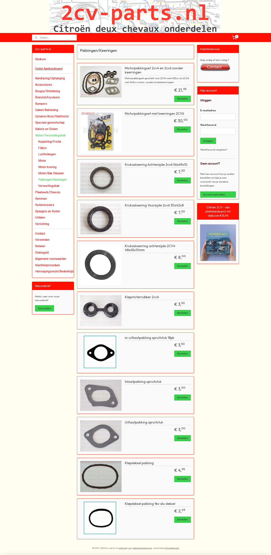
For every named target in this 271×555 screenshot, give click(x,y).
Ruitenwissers (44, 205)
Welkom (40, 59)
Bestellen (182, 98)
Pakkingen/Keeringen (52, 179)
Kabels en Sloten (46, 129)
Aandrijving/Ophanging (50, 78)
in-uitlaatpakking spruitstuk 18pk (149, 338)
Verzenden (42, 240)
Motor (42, 160)
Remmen (41, 198)
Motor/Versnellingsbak (50, 135)
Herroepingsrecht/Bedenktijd (54, 271)
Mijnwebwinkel (172, 548)
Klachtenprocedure (47, 265)
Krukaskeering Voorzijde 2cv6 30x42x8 (154, 205)
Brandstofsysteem (47, 97)
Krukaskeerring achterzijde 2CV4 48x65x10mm (150, 248)
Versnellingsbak (48, 186)
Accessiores (43, 84)
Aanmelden (44, 308)
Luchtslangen (47, 154)
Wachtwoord (208, 124)
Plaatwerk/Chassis (47, 192)
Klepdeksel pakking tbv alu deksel (150, 504)
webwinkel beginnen (142, 548)
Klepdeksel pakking (139, 463)
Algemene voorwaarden (50, 259)
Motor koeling (47, 167)
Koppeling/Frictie (49, 141)
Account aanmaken (214, 194)
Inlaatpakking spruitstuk (143, 382)
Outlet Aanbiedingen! (49, 68)
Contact (40, 233)
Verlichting (42, 224)
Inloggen (208, 140)
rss (129, 548)
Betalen (40, 246)
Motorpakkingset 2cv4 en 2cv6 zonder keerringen (154, 70)
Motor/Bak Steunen (51, 173)
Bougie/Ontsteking (47, 91)
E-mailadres (208, 110)
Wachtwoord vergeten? (213, 149)
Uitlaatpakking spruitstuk (144, 422)
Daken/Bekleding (46, 110)
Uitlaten (40, 217)
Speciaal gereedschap (50, 122)
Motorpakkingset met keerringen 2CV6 (154, 114)
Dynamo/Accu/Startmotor (52, 116)
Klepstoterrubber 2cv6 (142, 297)
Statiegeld (42, 252)
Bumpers (41, 103)
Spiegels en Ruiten (47, 211)
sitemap (123, 548)
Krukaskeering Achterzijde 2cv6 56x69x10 (156, 165)
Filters (42, 148)
